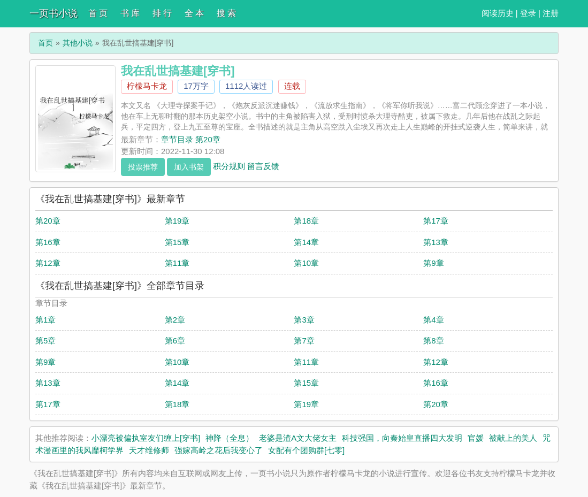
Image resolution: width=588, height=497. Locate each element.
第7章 (304, 340)
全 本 (194, 13)
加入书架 (189, 167)
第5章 (45, 340)
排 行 (162, 13)
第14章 (306, 242)
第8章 (433, 340)
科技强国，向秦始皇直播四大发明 (402, 437)
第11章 (177, 262)
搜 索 (226, 13)
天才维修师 (149, 450)
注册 (551, 13)
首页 (45, 43)
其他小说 (78, 43)
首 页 (98, 13)
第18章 (306, 220)
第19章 (177, 220)
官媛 (476, 437)
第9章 (433, 262)
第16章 (47, 242)
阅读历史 (498, 13)
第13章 (435, 242)
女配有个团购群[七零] (306, 450)
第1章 (45, 319)
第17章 (435, 220)
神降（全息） (229, 437)
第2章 (175, 319)
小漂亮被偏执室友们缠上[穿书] (145, 437)
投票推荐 (143, 167)
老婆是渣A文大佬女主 (298, 437)
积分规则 (229, 165)
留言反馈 (263, 165)
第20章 (47, 220)
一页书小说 (53, 13)
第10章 (306, 262)
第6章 (175, 340)
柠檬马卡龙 (147, 85)
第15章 (177, 242)
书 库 (130, 13)
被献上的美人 (513, 437)
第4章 (433, 319)
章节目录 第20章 (190, 139)
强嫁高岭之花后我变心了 (218, 450)
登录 (528, 13)
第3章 (304, 319)
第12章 (47, 262)
